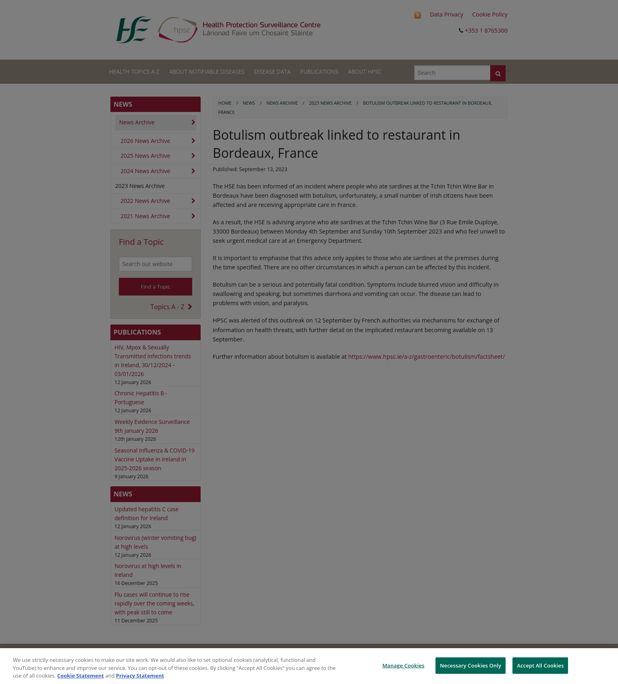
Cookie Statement (80, 675)
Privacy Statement (140, 675)
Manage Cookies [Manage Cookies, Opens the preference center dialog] (403, 665)
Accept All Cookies (540, 665)
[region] (309, 666)
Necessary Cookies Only (470, 665)
